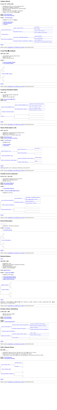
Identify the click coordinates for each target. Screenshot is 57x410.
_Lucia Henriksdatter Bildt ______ (36, 112)
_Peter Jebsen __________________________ (39, 355)
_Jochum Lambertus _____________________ (43, 42)
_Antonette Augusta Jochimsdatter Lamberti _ (23, 43)
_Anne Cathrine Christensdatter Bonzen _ (43, 44)
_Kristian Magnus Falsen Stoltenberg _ (20, 345)
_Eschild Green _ (38, 167)
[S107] (4, 179)
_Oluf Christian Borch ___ (7, 30)
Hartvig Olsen (6, 153)
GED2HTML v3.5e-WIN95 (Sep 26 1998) (16, 50)
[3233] (1, 276)
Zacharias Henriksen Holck (8, 118)
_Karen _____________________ (7, 124)
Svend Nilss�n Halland (7, 78)
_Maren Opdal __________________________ (43, 29)
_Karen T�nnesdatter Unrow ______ (33, 211)
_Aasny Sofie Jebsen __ (6, 358)
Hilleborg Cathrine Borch (8, 22)
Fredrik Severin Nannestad (8, 217)
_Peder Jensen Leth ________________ (26, 157)
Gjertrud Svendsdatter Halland (9, 65)
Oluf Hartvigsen (8, 148)
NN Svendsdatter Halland (8, 66)
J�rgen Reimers (7, 287)
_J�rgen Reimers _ (5, 302)
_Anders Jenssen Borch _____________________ (23, 28)
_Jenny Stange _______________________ (20, 360)
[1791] (19, 143)
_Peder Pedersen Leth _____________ (9, 160)
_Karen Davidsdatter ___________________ (43, 40)
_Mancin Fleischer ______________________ (39, 348)
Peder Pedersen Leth (8, 145)
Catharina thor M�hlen (9, 289)
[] (1, 179)
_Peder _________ (38, 172)
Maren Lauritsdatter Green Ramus (10, 146)
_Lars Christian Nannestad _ (7, 212)
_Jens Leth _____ (38, 156)
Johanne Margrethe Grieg (10, 341)
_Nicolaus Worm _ (18, 386)
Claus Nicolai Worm (8, 380)
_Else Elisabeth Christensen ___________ (43, 33)
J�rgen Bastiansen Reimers (8, 296)
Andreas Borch (5, 35)
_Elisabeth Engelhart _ (19, 214)
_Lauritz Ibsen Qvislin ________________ (43, 31)
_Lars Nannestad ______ (19, 209)
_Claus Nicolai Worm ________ (7, 388)
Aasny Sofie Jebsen (8, 338)
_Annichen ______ (18, 390)
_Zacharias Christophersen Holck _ (36, 109)
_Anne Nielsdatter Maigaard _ (7, 399)
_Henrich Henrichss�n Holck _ (8, 113)
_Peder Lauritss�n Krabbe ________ (37, 114)
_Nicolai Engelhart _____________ (32, 213)
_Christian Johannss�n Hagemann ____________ (23, 39)
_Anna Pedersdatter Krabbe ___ (21, 115)
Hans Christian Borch (7, 23)
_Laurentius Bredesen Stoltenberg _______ (39, 344)
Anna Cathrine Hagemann (9, 15)
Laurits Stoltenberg (7, 337)
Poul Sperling (7, 242)
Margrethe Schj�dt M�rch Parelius (12, 202)
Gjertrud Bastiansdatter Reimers (9, 295)
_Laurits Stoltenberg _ (6, 347)
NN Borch (5, 24)
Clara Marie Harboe (9, 17)
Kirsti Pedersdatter (6, 256)
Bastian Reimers (5, 308)
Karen (5, 106)
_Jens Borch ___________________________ (43, 27)
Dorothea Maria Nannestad (8, 199)
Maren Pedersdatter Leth (7, 165)
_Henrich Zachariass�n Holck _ (22, 110)
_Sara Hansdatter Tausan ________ (32, 215)
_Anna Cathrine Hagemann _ (7, 41)
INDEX (2, 47)
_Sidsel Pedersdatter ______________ (26, 162)
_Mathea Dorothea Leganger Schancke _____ (39, 346)
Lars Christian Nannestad (9, 194)
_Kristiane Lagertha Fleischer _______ (20, 349)
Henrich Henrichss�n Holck (9, 105)
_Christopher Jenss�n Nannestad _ (33, 208)
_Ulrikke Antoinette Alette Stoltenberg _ (39, 350)
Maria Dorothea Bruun (8, 195)
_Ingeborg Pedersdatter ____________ (26, 173)
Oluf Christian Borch (8, 14)
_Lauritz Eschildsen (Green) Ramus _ (26, 168)
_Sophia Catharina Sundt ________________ (39, 357)
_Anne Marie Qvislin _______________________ (23, 32)
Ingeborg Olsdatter (7, 152)
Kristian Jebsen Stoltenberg (8, 352)
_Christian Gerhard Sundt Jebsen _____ (20, 356)
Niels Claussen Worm (6, 394)
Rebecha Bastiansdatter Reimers (9, 294)
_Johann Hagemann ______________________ (43, 38)
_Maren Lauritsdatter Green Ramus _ (9, 171)
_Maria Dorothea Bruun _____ (7, 223)
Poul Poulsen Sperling (7, 244)
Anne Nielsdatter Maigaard (9, 381)
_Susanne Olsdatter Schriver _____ (36, 116)
